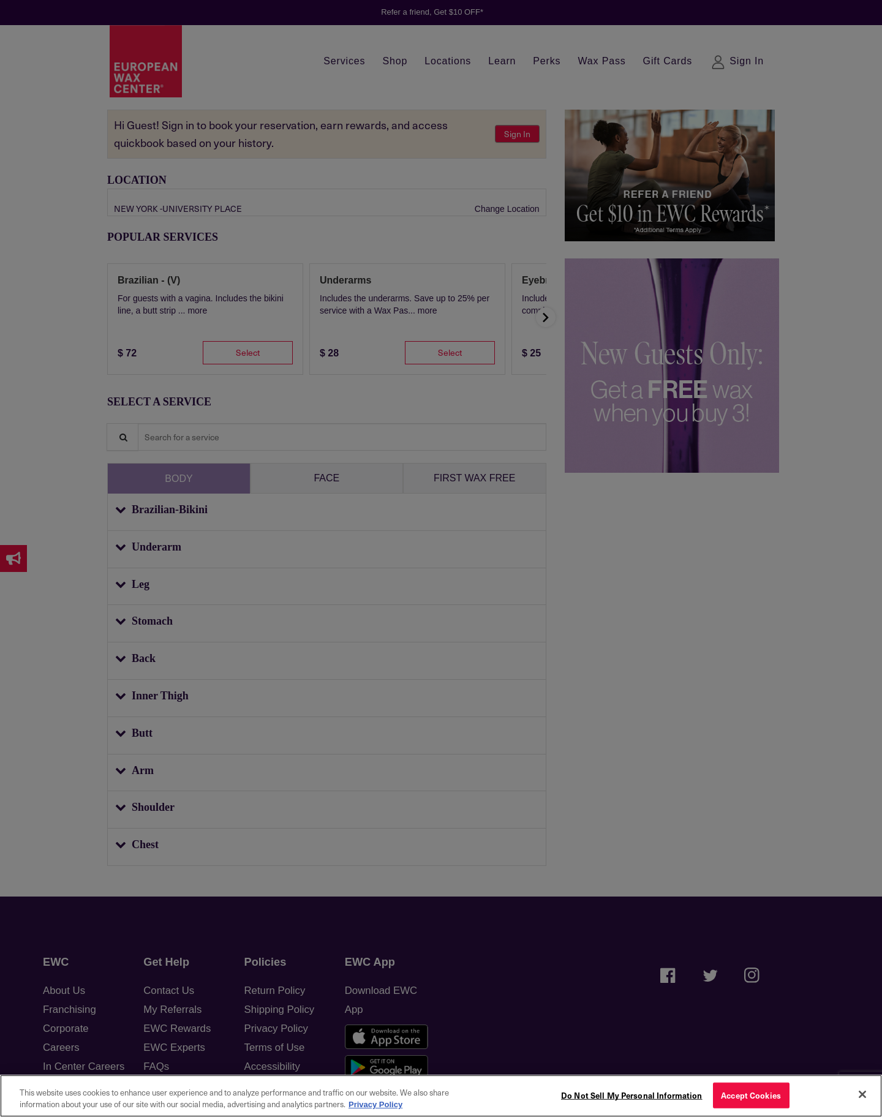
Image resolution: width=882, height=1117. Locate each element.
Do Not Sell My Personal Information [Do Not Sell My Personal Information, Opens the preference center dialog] (632, 1095)
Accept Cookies (751, 1095)
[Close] (862, 1094)
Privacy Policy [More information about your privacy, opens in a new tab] (375, 1104)
